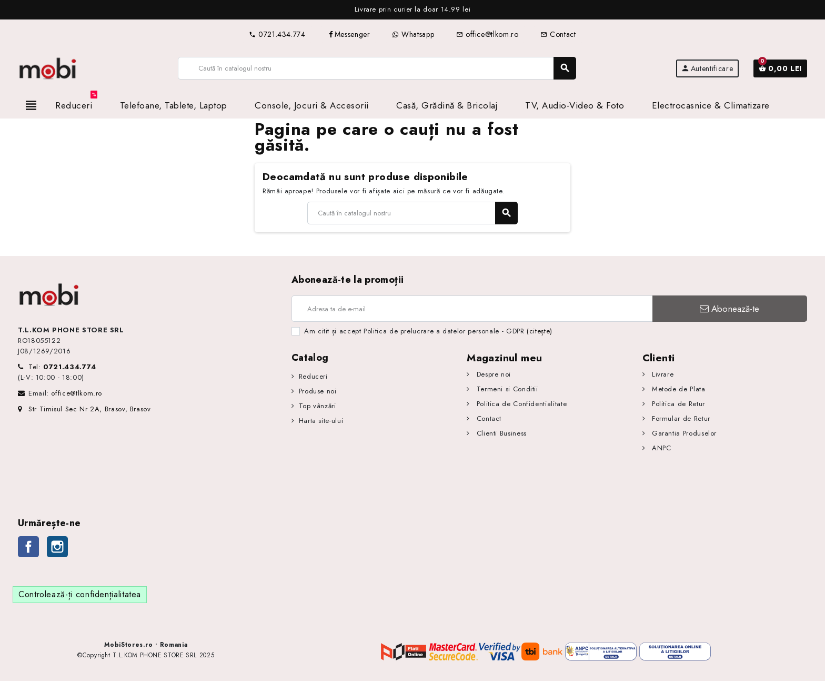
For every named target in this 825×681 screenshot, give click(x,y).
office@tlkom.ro (487, 34)
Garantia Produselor (683, 433)
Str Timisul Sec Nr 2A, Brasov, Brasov (84, 409)
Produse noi (318, 391)
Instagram (57, 546)
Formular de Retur (679, 418)
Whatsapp (413, 34)
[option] (412, 9)
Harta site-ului (321, 421)
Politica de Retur (677, 404)
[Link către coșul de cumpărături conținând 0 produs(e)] (780, 68)
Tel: (62, 367)
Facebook (28, 546)
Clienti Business (500, 433)
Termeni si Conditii (506, 389)
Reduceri (313, 376)
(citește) (539, 331)
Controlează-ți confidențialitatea (79, 594)
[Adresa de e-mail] (471, 308)
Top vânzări (317, 406)
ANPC (660, 448)
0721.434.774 (277, 34)
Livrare (661, 374)
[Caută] (377, 68)
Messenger (349, 34)
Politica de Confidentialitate (520, 404)
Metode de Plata (677, 389)
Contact (558, 34)
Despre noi (492, 374)
